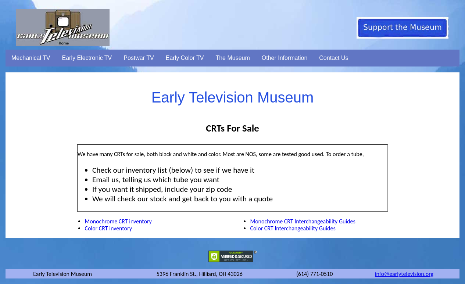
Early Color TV (185, 58)
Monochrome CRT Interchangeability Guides (302, 221)
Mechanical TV (30, 58)
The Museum (232, 58)
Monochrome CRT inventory (118, 221)
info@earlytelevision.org (404, 273)
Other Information (285, 58)
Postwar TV (139, 58)
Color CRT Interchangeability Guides (292, 228)
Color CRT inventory (108, 228)
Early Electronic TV (87, 58)
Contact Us (333, 58)
